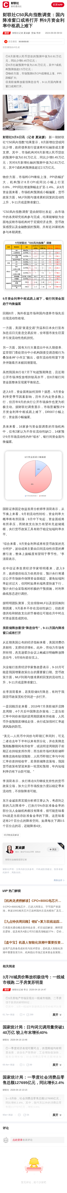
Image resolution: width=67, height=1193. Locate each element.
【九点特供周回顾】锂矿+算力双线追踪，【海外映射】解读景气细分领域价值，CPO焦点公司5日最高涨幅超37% (33, 921)
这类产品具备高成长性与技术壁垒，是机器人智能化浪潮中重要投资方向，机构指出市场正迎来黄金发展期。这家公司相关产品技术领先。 (33, 950)
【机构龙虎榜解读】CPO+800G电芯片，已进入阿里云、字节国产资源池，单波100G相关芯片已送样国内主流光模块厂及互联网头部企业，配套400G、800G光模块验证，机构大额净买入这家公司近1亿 (33, 901)
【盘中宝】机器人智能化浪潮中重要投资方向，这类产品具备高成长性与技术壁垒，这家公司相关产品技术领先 (33, 942)
